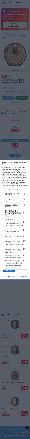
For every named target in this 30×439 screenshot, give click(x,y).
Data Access (15, 276)
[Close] (27, 162)
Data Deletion (6, 276)
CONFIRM (9, 270)
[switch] (24, 194)
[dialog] (15, 219)
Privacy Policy (23, 276)
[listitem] (15, 190)
